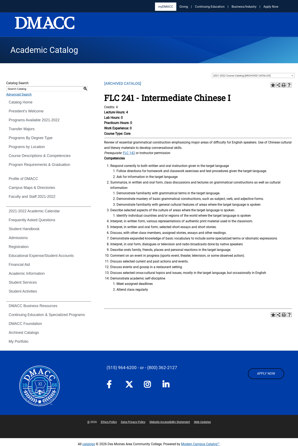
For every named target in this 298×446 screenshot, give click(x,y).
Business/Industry (244, 7)
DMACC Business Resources (33, 306)
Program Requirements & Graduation (39, 165)
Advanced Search (19, 94)
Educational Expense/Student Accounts (41, 256)
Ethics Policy (109, 422)
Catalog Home (20, 102)
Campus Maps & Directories (32, 188)
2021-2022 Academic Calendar (34, 211)
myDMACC (165, 7)
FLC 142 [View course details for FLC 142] (129, 153)
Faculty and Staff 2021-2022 (32, 196)
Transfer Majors (22, 129)
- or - (142, 367)
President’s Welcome (26, 111)
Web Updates (202, 422)
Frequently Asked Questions (32, 220)
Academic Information (27, 273)
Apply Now (270, 7)
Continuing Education (210, 7)
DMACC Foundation (25, 324)
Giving (183, 7)
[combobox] (253, 75)
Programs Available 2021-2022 (34, 120)
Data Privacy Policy (133, 422)
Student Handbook (24, 229)
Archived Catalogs (24, 333)
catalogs (88, 444)
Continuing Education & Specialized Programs (47, 315)
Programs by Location (27, 147)
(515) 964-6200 (122, 367)
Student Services (23, 282)
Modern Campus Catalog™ (200, 444)
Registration (19, 247)
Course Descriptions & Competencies (40, 156)
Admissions (18, 238)
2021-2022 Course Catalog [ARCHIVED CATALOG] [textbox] (241, 75)
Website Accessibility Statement (169, 422)
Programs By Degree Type (31, 138)
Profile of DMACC (23, 179)
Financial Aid (19, 264)
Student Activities (23, 291)
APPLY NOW (266, 374)
